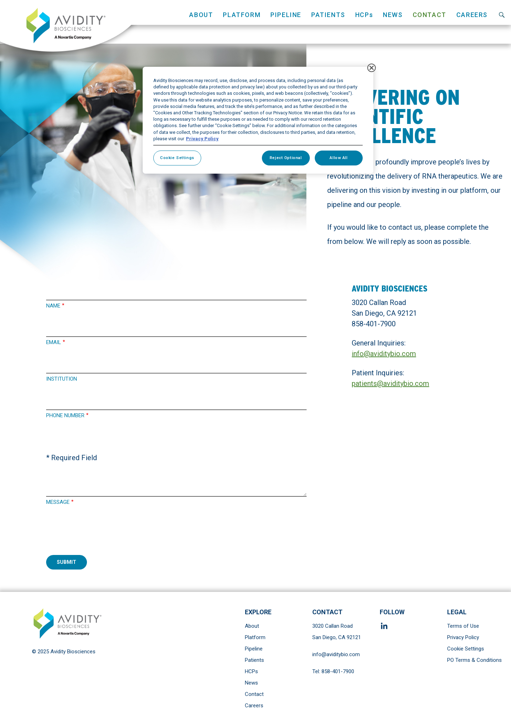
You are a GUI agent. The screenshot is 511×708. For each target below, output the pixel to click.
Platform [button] (241, 14)
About (252, 626)
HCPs (251, 671)
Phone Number (65, 415)
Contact (429, 14)
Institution (61, 379)
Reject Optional (286, 157)
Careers (472, 14)
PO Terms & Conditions (474, 660)
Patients (254, 660)
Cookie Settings (465, 649)
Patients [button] (328, 14)
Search (502, 14)
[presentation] (100, 534)
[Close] (371, 68)
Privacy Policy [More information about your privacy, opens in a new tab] (202, 138)
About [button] (201, 14)
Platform (255, 637)
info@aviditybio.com (384, 353)
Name (53, 306)
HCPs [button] (364, 14)
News (392, 14)
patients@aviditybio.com (390, 383)
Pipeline (254, 649)
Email (53, 342)
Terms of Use (463, 626)
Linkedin (385, 626)
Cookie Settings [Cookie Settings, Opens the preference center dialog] (177, 157)
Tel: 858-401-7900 (333, 671)
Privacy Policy (463, 637)
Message (58, 502)
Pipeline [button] (285, 14)
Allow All (338, 157)
